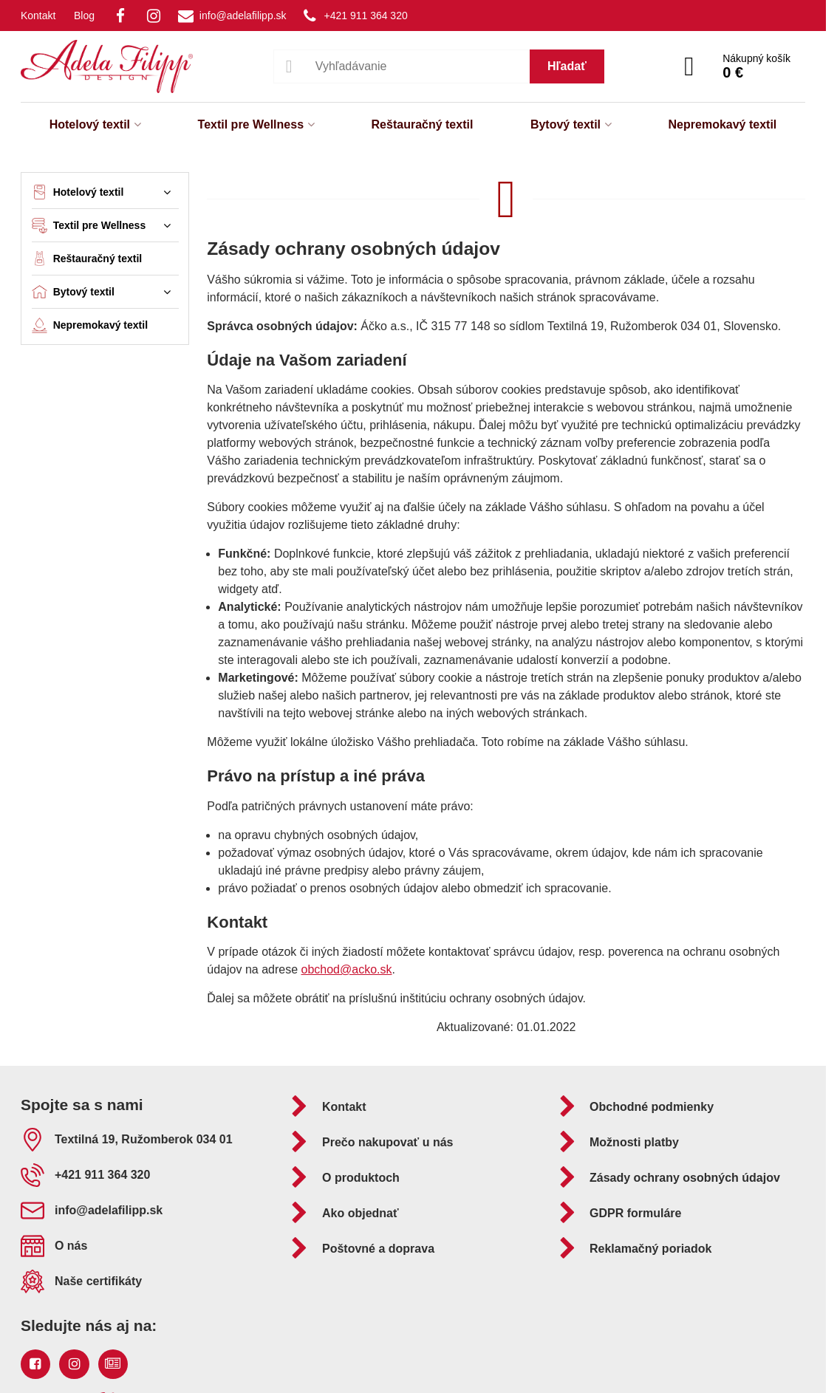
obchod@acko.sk (346, 969)
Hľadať (567, 66)
